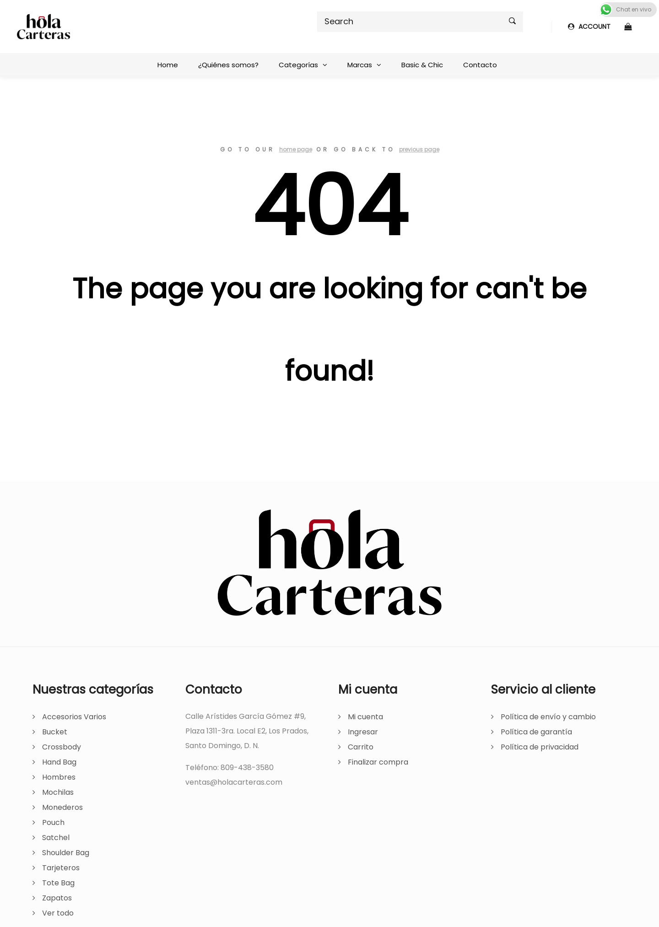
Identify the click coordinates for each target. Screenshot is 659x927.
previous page (419, 149)
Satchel (56, 837)
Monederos (62, 807)
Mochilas (58, 792)
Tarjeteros (61, 867)
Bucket (54, 732)
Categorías (298, 65)
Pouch (53, 822)
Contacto (480, 65)
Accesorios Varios (74, 716)
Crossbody (61, 747)
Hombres (59, 777)
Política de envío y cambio (548, 716)
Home (167, 65)
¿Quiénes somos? (228, 65)
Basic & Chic (422, 65)
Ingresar (363, 732)
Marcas (359, 65)
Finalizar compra (378, 762)
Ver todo (58, 913)
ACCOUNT (589, 26)
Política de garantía (536, 732)
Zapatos (57, 898)
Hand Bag (59, 762)
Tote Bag (58, 883)
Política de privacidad (539, 747)
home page (295, 149)
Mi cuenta (365, 716)
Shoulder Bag (65, 852)
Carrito (360, 747)
